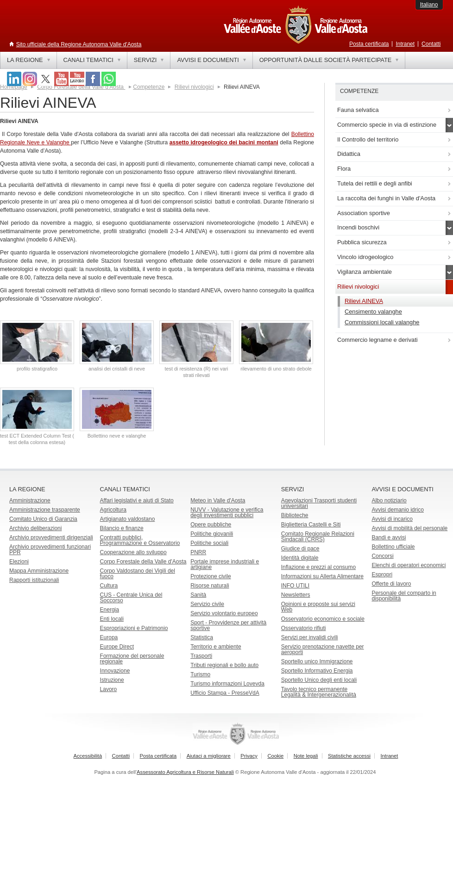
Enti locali (112, 619)
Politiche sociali (209, 543)
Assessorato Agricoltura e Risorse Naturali (185, 772)
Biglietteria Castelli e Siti (311, 524)
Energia (109, 609)
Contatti (431, 44)
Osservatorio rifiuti (303, 628)
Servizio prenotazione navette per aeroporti (322, 649)
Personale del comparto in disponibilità (403, 596)
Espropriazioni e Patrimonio (134, 628)
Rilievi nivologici (194, 87)
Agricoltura (113, 510)
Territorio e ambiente (215, 646)
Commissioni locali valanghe (382, 322)
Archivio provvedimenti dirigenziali (51, 537)
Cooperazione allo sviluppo (133, 552)
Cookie (275, 756)
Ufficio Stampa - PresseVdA (224, 693)
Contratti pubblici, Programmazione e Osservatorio (140, 540)
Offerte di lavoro (391, 584)
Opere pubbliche (210, 524)
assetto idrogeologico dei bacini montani (224, 142)
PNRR (198, 552)
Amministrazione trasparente (44, 510)
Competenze (148, 87)
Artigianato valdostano (127, 519)
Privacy (249, 756)
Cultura (109, 585)
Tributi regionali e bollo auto (224, 665)
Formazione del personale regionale (132, 659)
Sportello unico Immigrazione (317, 661)
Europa (109, 637)
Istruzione (112, 680)
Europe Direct (117, 646)
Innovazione (115, 670)
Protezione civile (210, 576)
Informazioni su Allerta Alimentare (322, 576)
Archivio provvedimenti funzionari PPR (50, 550)
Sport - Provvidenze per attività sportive (228, 625)
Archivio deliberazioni (35, 528)
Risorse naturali (209, 585)
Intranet (405, 44)
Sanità (198, 595)
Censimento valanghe (373, 311)
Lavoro (108, 689)
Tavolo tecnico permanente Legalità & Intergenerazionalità (318, 692)
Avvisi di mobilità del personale (409, 528)
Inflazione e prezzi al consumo (318, 567)
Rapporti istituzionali (34, 580)
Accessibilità (88, 756)
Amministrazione (29, 500)
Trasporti (201, 656)
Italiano (429, 4)
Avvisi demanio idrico (397, 510)
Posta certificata (369, 44)
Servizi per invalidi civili (309, 637)
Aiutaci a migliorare (209, 756)
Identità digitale (300, 558)
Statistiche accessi (349, 756)
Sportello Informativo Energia (317, 670)
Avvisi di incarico (391, 519)
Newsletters (295, 595)
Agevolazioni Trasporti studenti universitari (319, 503)
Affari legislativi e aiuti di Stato (137, 500)
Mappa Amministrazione (39, 571)
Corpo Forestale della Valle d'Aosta (81, 87)
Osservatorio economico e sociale (323, 619)
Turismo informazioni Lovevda (227, 683)
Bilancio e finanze (122, 528)
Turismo (200, 674)
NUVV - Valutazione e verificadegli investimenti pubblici (226, 513)
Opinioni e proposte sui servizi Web (318, 607)
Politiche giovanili (211, 534)
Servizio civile (207, 604)
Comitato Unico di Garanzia (43, 519)
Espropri (381, 574)
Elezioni (19, 561)
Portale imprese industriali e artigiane (224, 564)
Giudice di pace (300, 548)
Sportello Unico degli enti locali (319, 680)
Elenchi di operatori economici (408, 565)
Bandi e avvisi (388, 537)
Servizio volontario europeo (224, 613)
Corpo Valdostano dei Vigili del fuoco (137, 574)
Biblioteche (294, 515)
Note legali (306, 756)
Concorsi (382, 556)
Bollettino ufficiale (393, 547)
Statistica (201, 637)
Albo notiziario (388, 500)
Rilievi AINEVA (364, 300)
